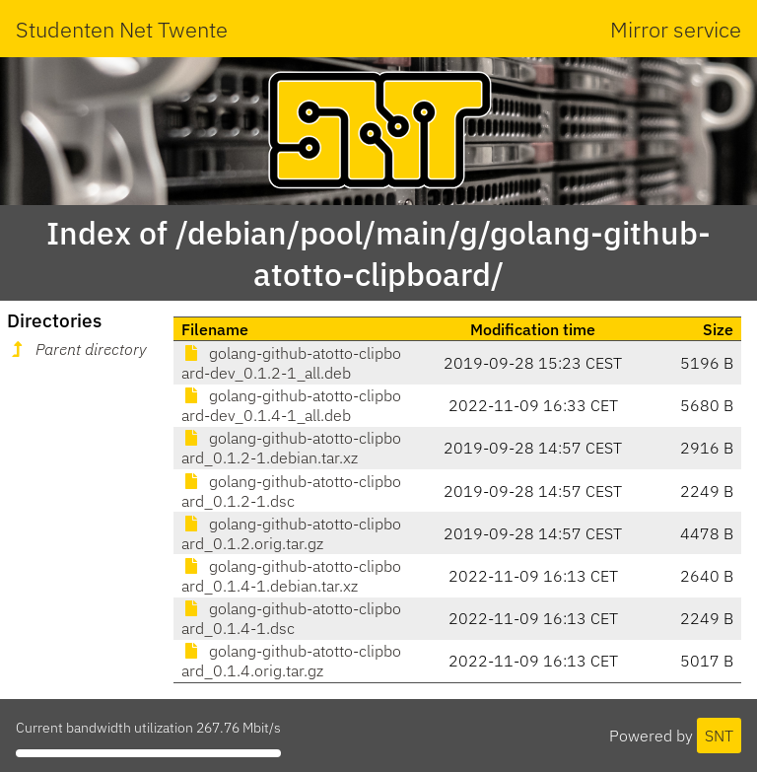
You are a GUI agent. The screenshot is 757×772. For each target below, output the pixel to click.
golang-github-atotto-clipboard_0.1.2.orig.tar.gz (291, 533)
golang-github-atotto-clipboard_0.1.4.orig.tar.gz (291, 660)
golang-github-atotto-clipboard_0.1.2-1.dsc (291, 491)
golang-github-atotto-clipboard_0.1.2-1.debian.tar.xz (291, 447)
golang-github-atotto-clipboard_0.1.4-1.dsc (291, 618)
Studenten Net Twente (122, 29)
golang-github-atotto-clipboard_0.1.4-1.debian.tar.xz (291, 576)
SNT (719, 735)
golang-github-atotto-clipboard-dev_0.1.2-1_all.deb (291, 363)
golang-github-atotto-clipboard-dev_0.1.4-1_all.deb (291, 405)
